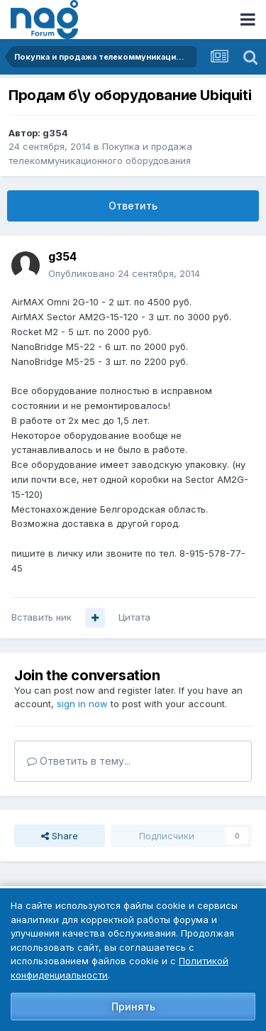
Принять (133, 1006)
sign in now (82, 703)
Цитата (134, 617)
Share (59, 835)
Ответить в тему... (79, 761)
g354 (55, 132)
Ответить (133, 206)
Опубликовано (124, 273)
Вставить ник (41, 617)
